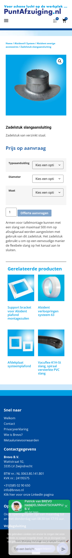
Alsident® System (24, 43)
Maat (12, 190)
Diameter (15, 177)
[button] (6, 20)
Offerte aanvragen (34, 213)
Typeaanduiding (19, 163)
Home (9, 43)
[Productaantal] (11, 212)
